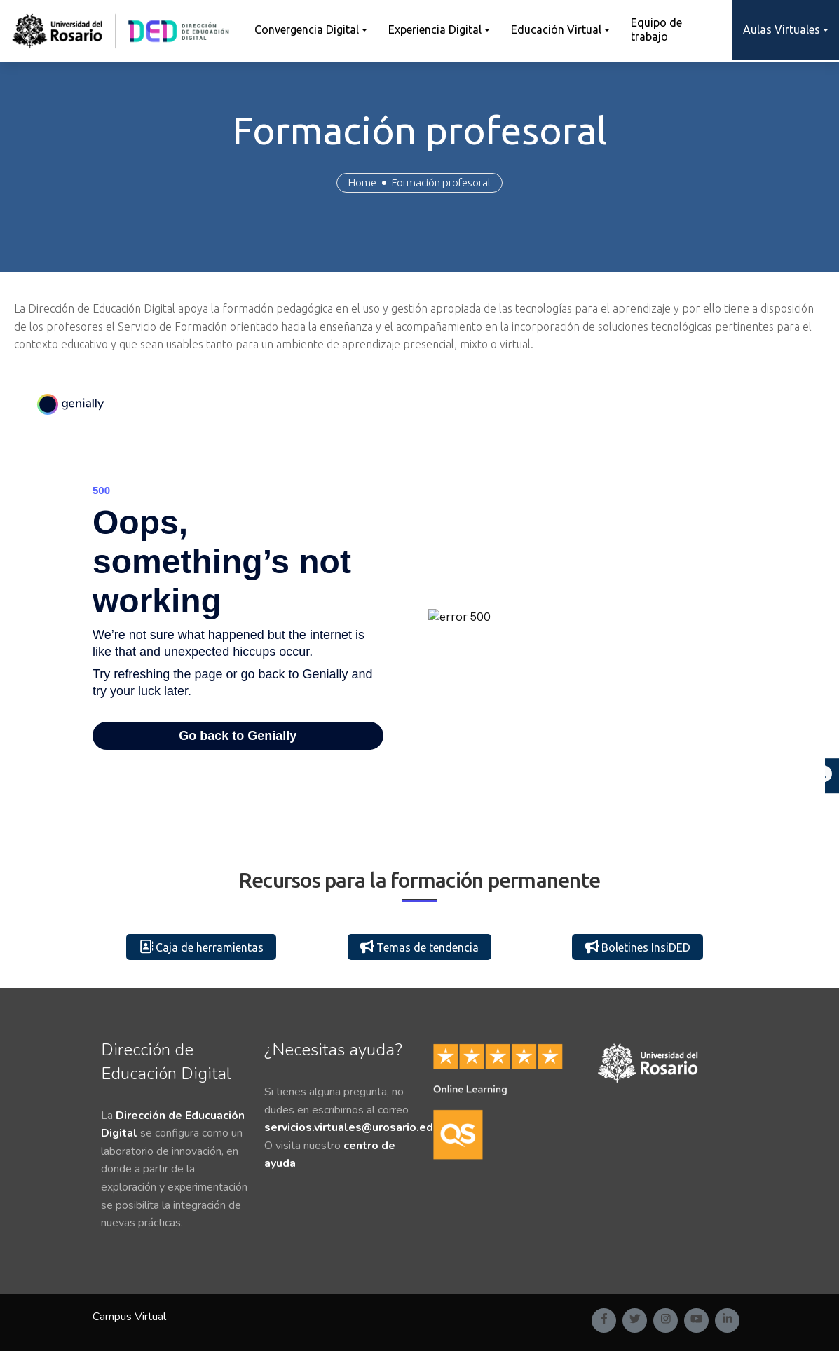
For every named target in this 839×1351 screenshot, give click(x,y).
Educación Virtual (556, 29)
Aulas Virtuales (781, 29)
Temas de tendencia (419, 947)
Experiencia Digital (435, 29)
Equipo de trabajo (656, 29)
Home (362, 182)
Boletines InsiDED (637, 947)
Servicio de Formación (174, 326)
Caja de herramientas (201, 947)
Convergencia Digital (306, 29)
